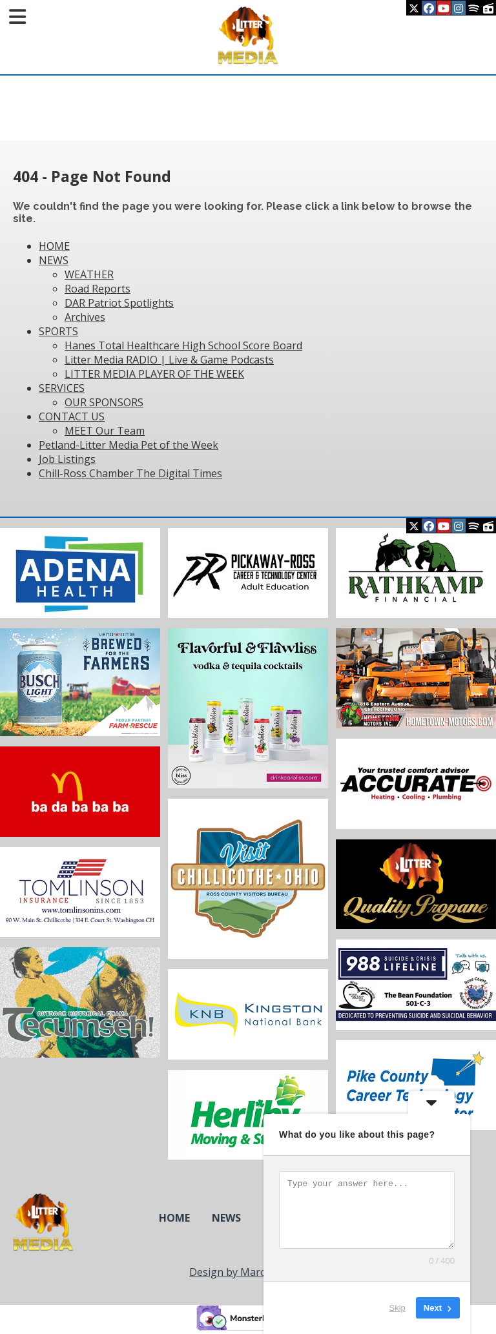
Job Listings (67, 459)
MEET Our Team (105, 431)
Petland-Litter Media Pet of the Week (128, 445)
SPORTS (58, 331)
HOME (54, 246)
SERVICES (62, 388)
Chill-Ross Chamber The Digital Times (130, 473)
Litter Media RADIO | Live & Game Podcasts (169, 360)
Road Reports (97, 289)
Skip (397, 1308)
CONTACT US (72, 416)
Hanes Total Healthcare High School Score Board (183, 345)
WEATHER (89, 274)
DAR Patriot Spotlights (119, 303)
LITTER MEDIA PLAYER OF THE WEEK (154, 374)
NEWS (53, 260)
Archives (85, 317)
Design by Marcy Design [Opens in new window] (248, 1272)
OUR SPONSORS (104, 402)
